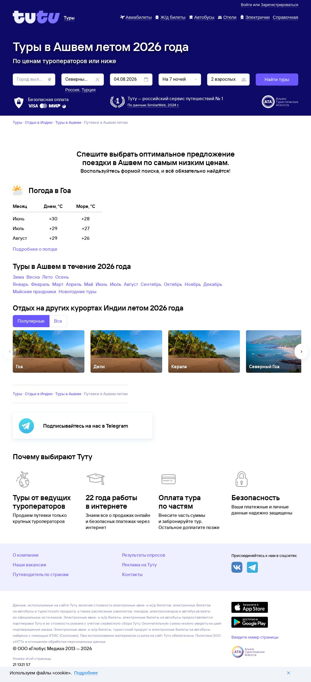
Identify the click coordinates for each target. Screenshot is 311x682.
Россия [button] (72, 89)
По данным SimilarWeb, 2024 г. (153, 105)
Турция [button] (89, 89)
